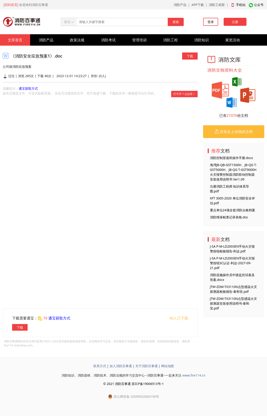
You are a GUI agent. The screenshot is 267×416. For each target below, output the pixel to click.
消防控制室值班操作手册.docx (231, 158)
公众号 (259, 5)
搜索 (176, 22)
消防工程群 (217, 5)
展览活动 (232, 39)
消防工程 (170, 39)
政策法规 (77, 39)
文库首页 (15, 39)
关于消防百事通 (146, 366)
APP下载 (197, 5)
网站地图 (167, 366)
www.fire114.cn (193, 375)
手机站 (241, 5)
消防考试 (108, 39)
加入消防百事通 (121, 366)
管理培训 (139, 39)
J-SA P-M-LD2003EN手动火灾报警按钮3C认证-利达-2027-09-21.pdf (232, 263)
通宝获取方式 (28, 88)
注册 (235, 22)
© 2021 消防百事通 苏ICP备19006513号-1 (133, 384)
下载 (190, 56)
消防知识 (201, 39)
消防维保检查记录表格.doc (229, 217)
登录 (210, 22)
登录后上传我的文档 (234, 131)
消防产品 (180, 5)
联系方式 (99, 366)
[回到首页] (10, 5)
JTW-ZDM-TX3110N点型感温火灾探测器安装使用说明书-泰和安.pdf (233, 303)
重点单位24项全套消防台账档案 (232, 210)
